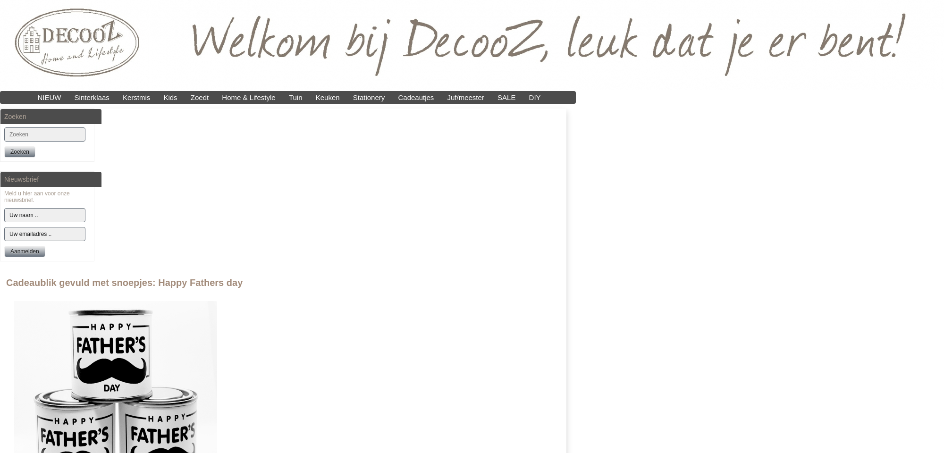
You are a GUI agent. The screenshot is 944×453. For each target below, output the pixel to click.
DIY (535, 97)
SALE (506, 97)
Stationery (369, 97)
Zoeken (19, 152)
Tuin (296, 97)
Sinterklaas (92, 97)
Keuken (328, 97)
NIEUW (49, 97)
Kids (170, 97)
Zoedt (200, 97)
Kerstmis (136, 97)
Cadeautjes (416, 97)
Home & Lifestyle (248, 97)
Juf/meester (465, 97)
